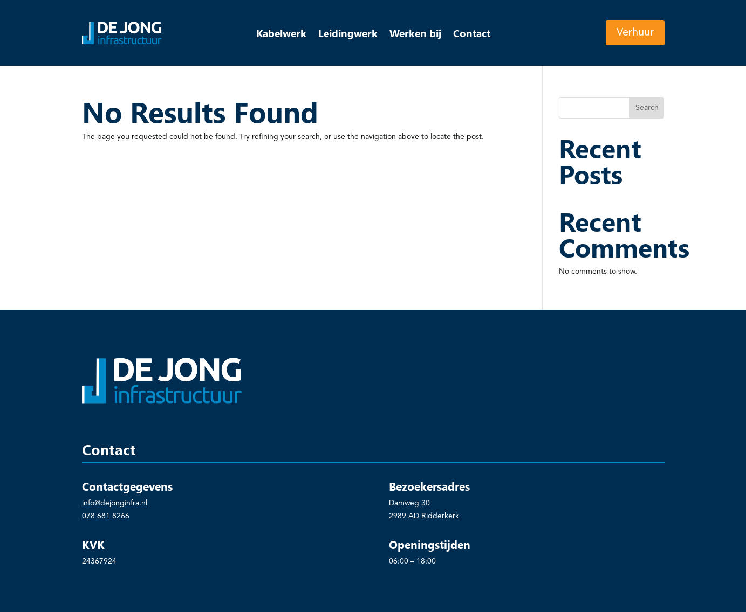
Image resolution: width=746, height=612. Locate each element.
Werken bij (415, 34)
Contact (471, 34)
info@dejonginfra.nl (114, 503)
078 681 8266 (105, 516)
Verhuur (635, 32)
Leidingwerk (348, 34)
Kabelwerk (281, 34)
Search (647, 108)
